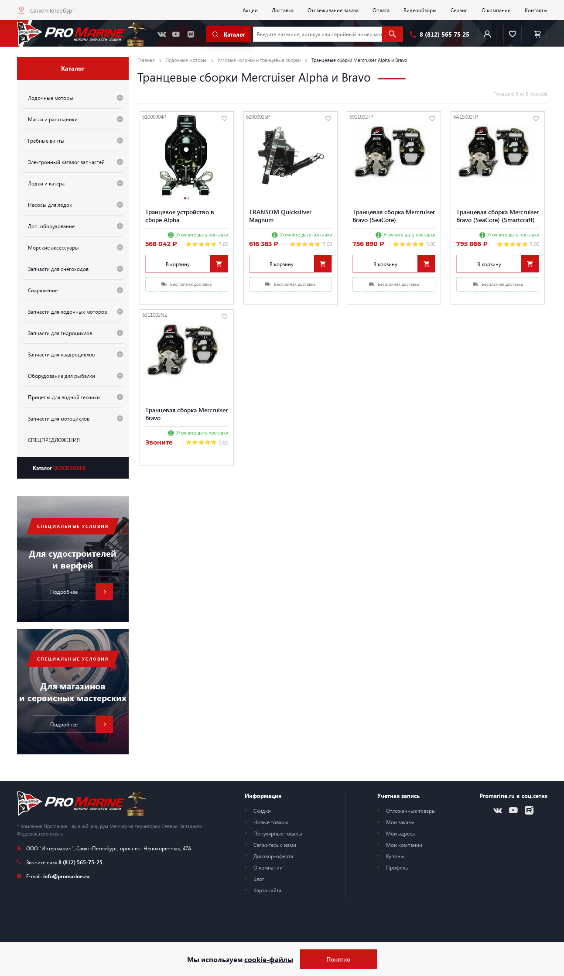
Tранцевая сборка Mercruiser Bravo (186, 413)
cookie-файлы (268, 959)
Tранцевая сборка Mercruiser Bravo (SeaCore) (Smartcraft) (497, 215)
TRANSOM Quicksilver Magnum (280, 215)
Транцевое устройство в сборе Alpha (179, 215)
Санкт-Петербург (52, 10)
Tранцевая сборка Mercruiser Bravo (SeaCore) (393, 215)
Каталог (59, 467)
